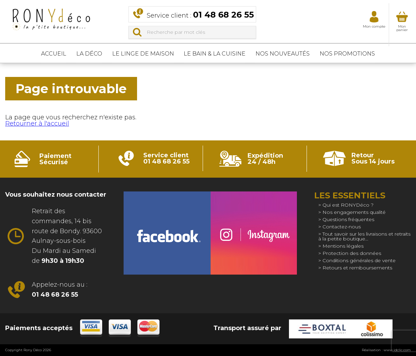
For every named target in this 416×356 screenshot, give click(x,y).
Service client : (200, 15)
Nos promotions (365, 53)
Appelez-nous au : (59, 289)
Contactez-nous (341, 226)
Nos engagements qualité (354, 212)
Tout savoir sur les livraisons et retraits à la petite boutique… (364, 236)
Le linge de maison (139, 53)
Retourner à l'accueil (37, 123)
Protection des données (351, 253)
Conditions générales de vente (359, 260)
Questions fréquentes (348, 219)
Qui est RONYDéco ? (348, 204)
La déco (78, 53)
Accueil (35, 53)
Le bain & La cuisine (218, 53)
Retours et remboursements (357, 267)
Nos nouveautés (294, 53)
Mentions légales (343, 246)
